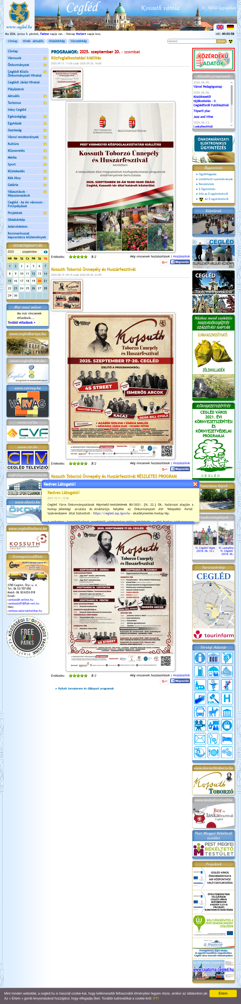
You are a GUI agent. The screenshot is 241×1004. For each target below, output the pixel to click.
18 (27, 281)
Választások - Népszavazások (27, 193)
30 (15, 295)
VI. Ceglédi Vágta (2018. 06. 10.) (205, 547)
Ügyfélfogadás (208, 174)
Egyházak (27, 123)
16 (15, 281)
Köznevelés (27, 151)
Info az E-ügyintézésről (213, 193)
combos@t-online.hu (20, 599)
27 (39, 288)
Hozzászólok (181, 256)
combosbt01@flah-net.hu (23, 603)
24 (21, 288)
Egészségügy (27, 117)
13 (39, 273)
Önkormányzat (27, 65)
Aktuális (27, 96)
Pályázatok (16, 89)
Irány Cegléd (17, 110)
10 (21, 273)
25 (27, 288)
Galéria (27, 185)
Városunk (27, 58)
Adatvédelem (18, 226)
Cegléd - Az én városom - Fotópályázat (26, 204)
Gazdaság (27, 130)
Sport (27, 164)
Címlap (12, 41)
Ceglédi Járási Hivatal (24, 82)
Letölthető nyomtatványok (216, 179)
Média (27, 158)
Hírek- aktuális (33, 41)
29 (9, 295)
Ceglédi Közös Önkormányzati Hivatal (27, 73)
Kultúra (27, 144)
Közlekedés (27, 171)
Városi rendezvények (27, 137)
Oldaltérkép (57, 41)
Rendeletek (206, 184)
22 (9, 288)
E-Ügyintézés (207, 189)
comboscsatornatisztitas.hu (25, 610)
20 (39, 281)
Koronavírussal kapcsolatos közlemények (27, 235)
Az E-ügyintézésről (214, 199)
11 (27, 273)
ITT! (156, 998)
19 (33, 281)
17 (21, 281)
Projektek (27, 213)
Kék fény (27, 178)
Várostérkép (78, 41)
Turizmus (27, 103)
